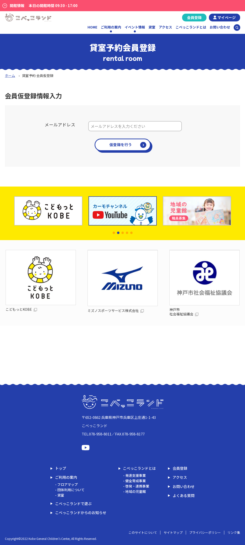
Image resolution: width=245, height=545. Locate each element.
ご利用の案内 (66, 477)
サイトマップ (173, 532)
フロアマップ (67, 484)
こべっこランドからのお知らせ (80, 512)
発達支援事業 (135, 475)
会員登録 (194, 17)
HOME (92, 27)
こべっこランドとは (191, 27)
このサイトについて (142, 532)
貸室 (151, 27)
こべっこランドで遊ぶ (73, 503)
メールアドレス (60, 125)
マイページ (226, 17)
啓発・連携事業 (137, 486)
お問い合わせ (220, 27)
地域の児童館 (135, 491)
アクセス (165, 27)
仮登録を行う (120, 144)
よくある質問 (184, 495)
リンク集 (233, 532)
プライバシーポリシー (205, 532)
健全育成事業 (135, 480)
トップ (60, 468)
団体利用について (71, 489)
